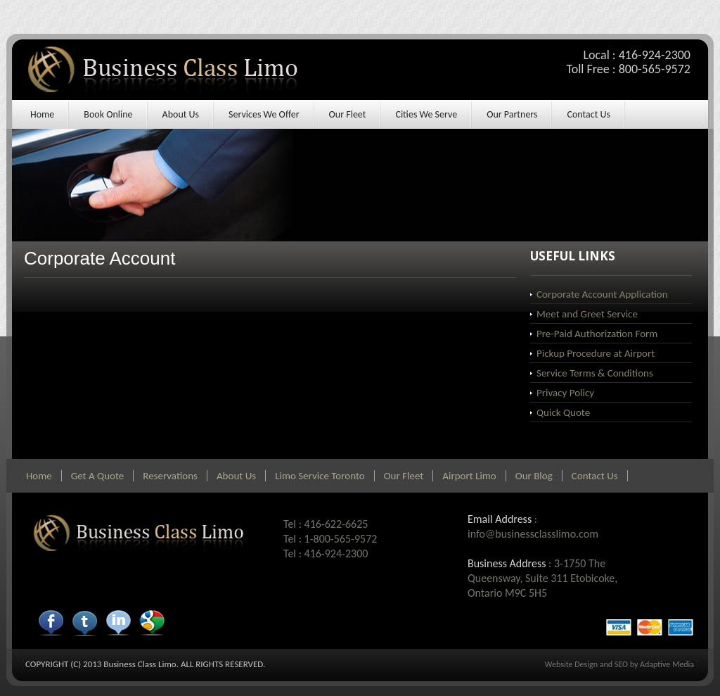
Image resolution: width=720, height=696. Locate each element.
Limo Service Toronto (320, 475)
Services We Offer (264, 114)
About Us (181, 114)
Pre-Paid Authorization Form (596, 333)
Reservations (170, 475)
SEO (621, 664)
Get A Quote (97, 475)
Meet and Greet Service (587, 314)
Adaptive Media (667, 664)
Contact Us (588, 114)
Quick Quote (563, 412)
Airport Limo (469, 475)
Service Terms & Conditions (594, 373)
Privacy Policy (565, 392)
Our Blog (534, 475)
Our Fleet (347, 114)
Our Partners (512, 114)
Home (42, 114)
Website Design (571, 664)
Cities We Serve (426, 114)
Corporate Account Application (602, 294)
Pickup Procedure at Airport (595, 353)
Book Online (108, 114)
